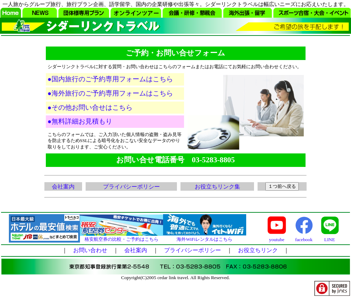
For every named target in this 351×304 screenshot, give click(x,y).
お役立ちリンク (258, 252)
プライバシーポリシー (131, 187)
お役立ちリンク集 (217, 187)
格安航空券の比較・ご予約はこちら (121, 240)
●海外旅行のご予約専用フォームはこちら (110, 93)
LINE (329, 241)
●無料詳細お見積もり (80, 121)
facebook (304, 241)
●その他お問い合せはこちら (90, 107)
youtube (276, 241)
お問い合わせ (90, 252)
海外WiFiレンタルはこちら (204, 240)
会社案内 (63, 187)
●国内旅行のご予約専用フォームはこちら (110, 79)
